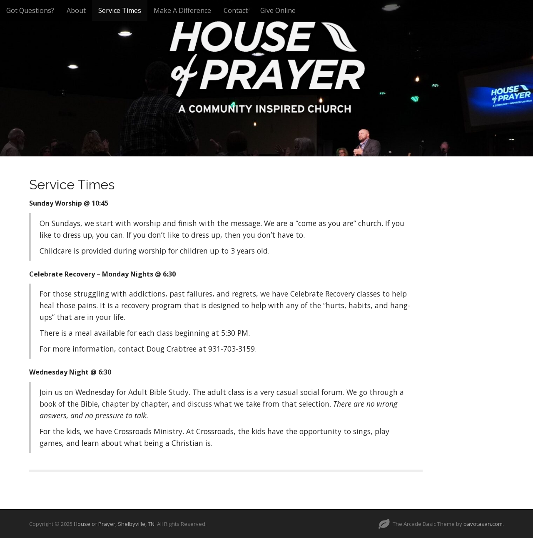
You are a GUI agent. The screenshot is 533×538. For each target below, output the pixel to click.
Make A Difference (182, 10)
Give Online (278, 10)
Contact (236, 10)
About (76, 10)
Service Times (119, 10)
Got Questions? (30, 10)
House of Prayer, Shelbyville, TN (114, 524)
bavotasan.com (483, 524)
